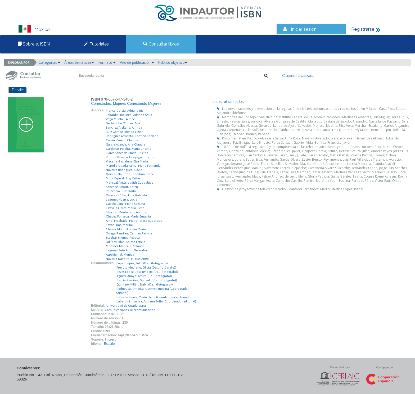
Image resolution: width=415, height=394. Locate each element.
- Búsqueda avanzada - (298, 76)
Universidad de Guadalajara (126, 305)
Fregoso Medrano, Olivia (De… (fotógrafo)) (146, 267)
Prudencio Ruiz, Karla (121, 191)
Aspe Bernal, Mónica (120, 254)
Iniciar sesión (304, 29)
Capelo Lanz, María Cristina (125, 204)
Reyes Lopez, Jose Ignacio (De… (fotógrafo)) (147, 272)
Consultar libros (161, 44)
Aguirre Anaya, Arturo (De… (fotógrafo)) (144, 276)
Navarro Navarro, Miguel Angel (127, 259)
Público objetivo (172, 62)
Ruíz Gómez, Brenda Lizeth (124, 132)
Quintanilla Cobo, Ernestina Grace (130, 174)
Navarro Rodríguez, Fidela (124, 170)
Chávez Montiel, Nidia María (126, 229)
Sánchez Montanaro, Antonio (126, 212)
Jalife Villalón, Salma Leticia (125, 242)
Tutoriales (96, 44)
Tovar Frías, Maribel (119, 225)
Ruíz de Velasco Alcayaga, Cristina (130, 157)
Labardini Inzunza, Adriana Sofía (129, 115)
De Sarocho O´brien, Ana (123, 123)
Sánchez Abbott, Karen (122, 187)
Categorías (49, 62)
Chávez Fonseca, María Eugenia (128, 216)
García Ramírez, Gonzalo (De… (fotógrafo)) (146, 280)
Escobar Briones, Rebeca (123, 237)
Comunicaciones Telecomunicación (130, 310)
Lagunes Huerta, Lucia (121, 199)
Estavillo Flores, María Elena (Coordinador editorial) (152, 297)
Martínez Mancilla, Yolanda (125, 246)
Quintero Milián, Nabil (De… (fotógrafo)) (144, 284)
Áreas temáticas (79, 62)
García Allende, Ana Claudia (125, 144)
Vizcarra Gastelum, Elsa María (127, 161)
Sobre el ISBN (33, 44)
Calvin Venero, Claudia (122, 140)
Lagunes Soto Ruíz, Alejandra (126, 250)
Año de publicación (137, 62)
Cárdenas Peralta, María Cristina (128, 149)
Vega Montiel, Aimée (120, 119)
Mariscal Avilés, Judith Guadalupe (129, 182)
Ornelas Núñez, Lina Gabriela (126, 195)
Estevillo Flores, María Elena (125, 208)
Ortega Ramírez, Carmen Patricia (129, 233)
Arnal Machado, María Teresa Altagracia (134, 221)
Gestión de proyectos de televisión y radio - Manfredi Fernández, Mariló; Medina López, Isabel (292, 189)
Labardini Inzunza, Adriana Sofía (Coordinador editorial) (156, 301)
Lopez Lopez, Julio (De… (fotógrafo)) (142, 263)
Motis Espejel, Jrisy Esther (123, 178)
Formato (107, 62)
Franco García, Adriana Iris (124, 110)
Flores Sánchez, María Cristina (127, 153)
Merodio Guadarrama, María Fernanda (133, 165)
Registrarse (363, 29)
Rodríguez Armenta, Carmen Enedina (132, 136)
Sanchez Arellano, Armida (124, 127)
